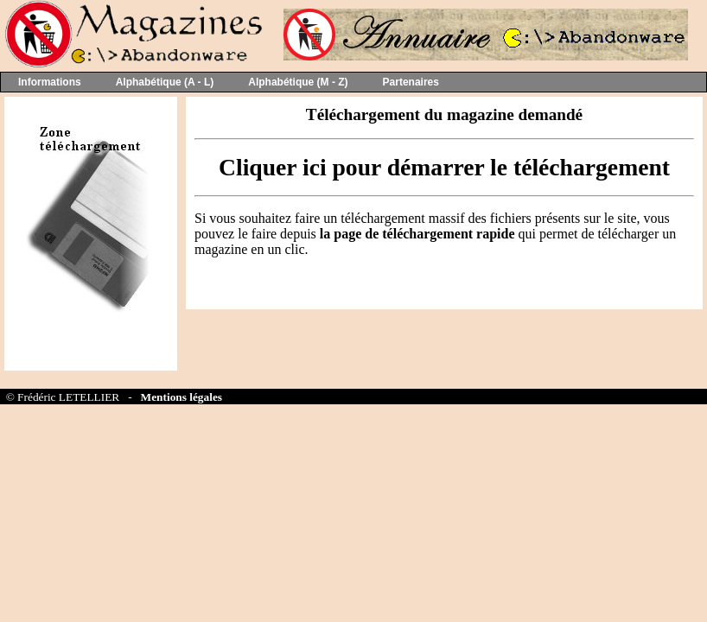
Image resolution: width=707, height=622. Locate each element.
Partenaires (411, 82)
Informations (49, 82)
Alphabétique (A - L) (165, 82)
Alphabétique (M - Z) (297, 82)
